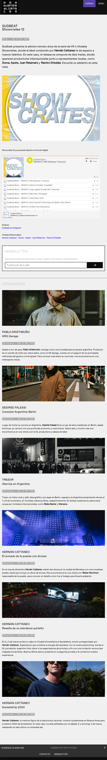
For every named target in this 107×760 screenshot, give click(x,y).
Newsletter (61, 754)
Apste (28, 238)
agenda (89, 3)
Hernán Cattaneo (9, 238)
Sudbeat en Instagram (11, 228)
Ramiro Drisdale (54, 238)
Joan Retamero (38, 238)
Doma (21, 238)
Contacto (44, 754)
